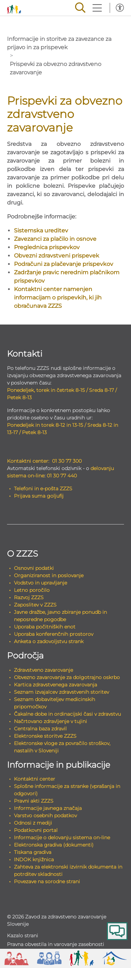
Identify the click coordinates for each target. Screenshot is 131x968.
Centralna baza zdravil (40, 728)
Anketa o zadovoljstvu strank (48, 641)
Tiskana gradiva (32, 852)
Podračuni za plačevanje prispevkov (63, 264)
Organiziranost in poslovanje (48, 575)
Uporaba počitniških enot (44, 627)
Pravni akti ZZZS (33, 801)
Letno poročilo (32, 590)
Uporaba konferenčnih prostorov (53, 634)
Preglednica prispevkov (47, 247)
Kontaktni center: (28, 461)
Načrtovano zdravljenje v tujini (50, 721)
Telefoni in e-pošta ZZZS (43, 488)
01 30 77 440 (62, 475)
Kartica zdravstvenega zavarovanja (55, 685)
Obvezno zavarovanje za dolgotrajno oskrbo (67, 677)
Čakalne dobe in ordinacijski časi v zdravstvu (67, 714)
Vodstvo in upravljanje (40, 583)
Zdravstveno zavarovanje (43, 670)
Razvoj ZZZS (29, 597)
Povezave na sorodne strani (47, 881)
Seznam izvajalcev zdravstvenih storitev (61, 692)
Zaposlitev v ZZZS (35, 605)
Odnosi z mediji (33, 823)
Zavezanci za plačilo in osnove (55, 239)
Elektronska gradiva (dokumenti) (54, 845)
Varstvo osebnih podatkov (45, 815)
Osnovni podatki (34, 568)
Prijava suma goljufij (39, 496)
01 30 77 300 (67, 461)
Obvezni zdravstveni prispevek (56, 255)
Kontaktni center (34, 779)
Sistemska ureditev (41, 230)
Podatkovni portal (36, 830)
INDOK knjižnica (34, 859)
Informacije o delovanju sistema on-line (62, 837)
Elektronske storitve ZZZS (45, 736)
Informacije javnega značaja (48, 808)
